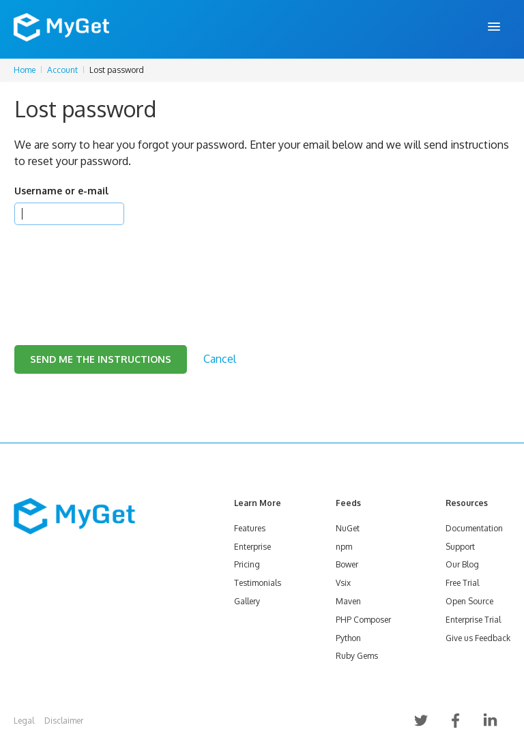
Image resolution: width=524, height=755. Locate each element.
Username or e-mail (61, 190)
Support (460, 547)
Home (24, 70)
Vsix (343, 583)
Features (249, 528)
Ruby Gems (357, 656)
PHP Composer (363, 620)
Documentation (474, 528)
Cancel (219, 359)
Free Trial (462, 583)
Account (62, 70)
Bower (347, 564)
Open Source (469, 601)
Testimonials (257, 583)
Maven (348, 601)
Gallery (247, 601)
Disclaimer (63, 720)
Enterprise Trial (473, 620)
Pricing (247, 564)
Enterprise (252, 547)
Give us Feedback (478, 638)
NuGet (348, 528)
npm (344, 547)
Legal (24, 720)
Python (348, 638)
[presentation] (118, 268)
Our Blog (462, 564)
